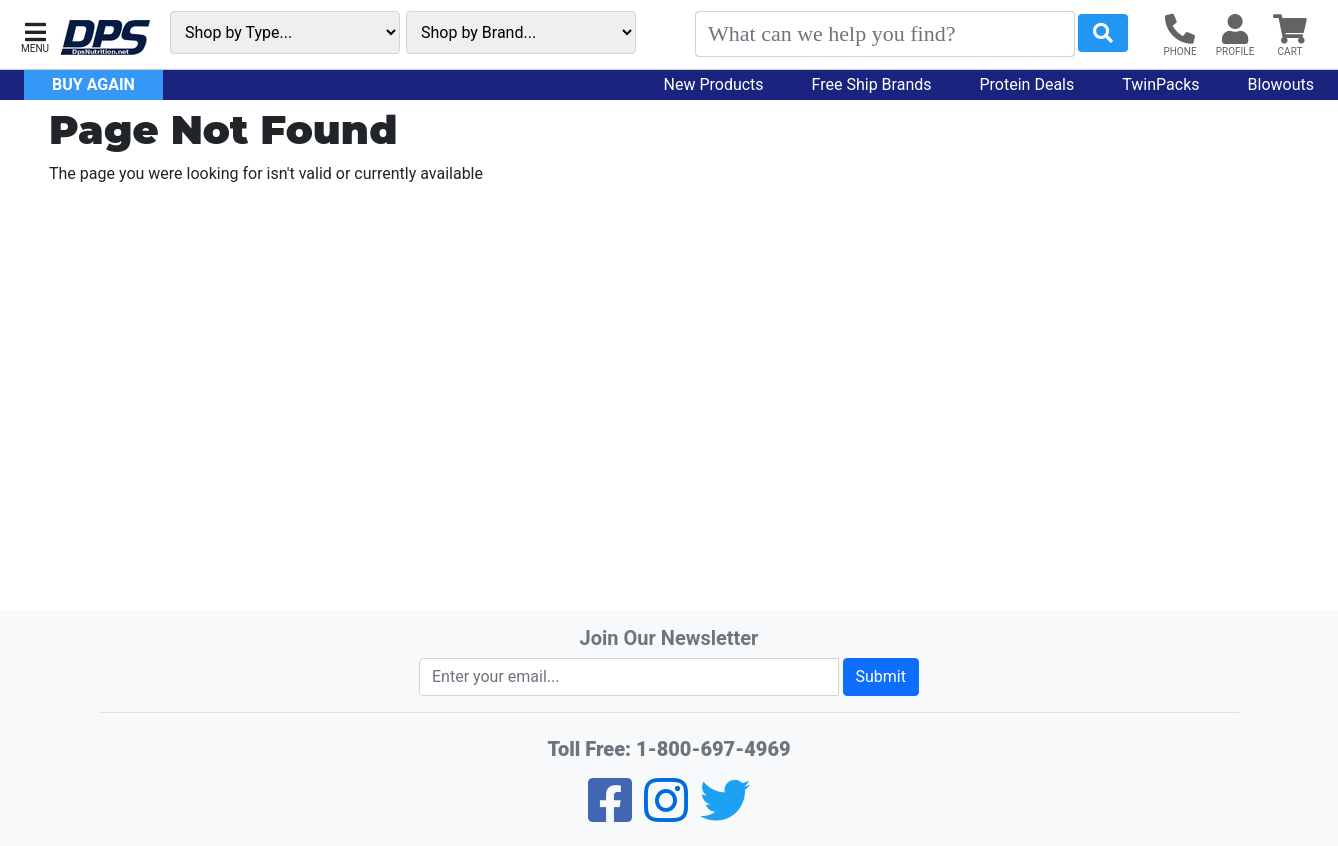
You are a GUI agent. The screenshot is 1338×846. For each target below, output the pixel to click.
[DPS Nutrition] (105, 38)
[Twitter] (725, 813)
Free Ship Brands (872, 84)
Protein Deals (1027, 84)
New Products (714, 84)
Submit (881, 676)
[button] (35, 35)
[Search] (885, 34)
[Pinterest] (666, 813)
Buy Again (93, 84)
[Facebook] (610, 813)
